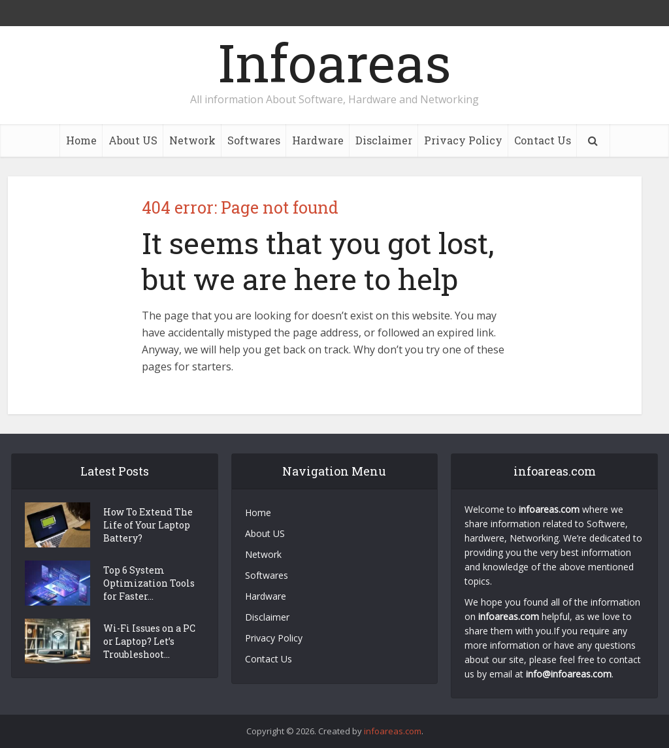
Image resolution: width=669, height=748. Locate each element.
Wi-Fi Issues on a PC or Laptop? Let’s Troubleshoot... (149, 641)
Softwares (253, 140)
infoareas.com (392, 731)
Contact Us (542, 140)
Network (192, 140)
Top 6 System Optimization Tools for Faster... (149, 583)
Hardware (318, 140)
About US (132, 140)
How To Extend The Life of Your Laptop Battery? (148, 525)
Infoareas (334, 62)
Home (81, 140)
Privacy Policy (463, 140)
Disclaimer (383, 140)
